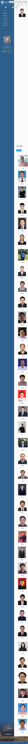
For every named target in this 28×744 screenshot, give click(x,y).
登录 (18, 4)
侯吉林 (22, 575)
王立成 (22, 356)
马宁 (22, 434)
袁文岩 (22, 215)
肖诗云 (22, 309)
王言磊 (22, 340)
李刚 (22, 512)
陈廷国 (22, 669)
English (22, 4)
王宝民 (22, 387)
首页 (4, 10)
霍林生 (22, 559)
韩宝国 (22, 591)
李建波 (22, 465)
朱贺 (23, 168)
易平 (22, 246)
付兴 (22, 622)
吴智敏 (22, 324)
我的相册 (5, 22)
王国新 (22, 371)
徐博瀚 (22, 293)
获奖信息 (5, 18)
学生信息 (5, 20)
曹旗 (23, 700)
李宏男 (23, 481)
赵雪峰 (22, 183)
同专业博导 (9, 7)
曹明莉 (22, 716)
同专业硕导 (16, 7)
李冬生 (22, 528)
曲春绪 (23, 418)
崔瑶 (23, 653)
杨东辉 (23, 262)
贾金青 (22, 544)
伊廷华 (22, 230)
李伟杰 (23, 450)
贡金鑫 (22, 606)
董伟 (22, 638)
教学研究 (5, 15)
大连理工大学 (12, 4)
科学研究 (5, 13)
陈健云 (22, 685)
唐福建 (22, 403)
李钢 (22, 497)
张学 (22, 199)
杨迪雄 (22, 277)
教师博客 (5, 25)
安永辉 (22, 732)
